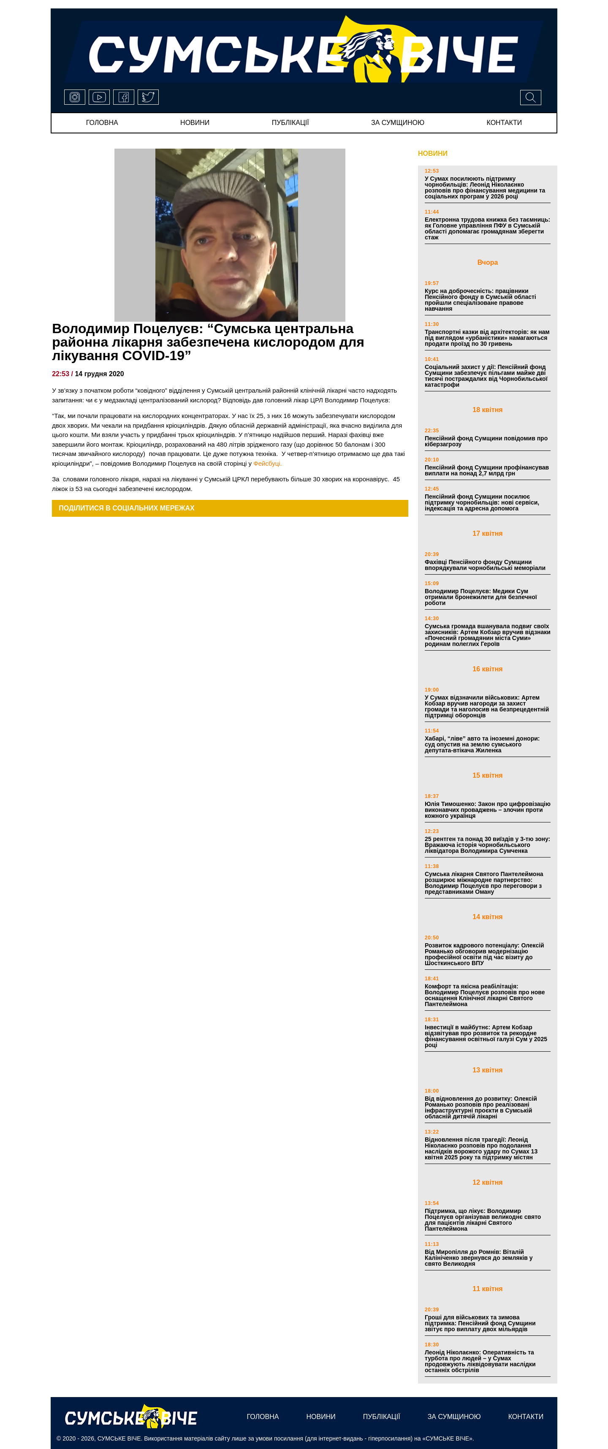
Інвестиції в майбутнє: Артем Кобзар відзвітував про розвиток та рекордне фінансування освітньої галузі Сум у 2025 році (486, 1036)
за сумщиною (397, 122)
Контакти (504, 122)
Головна (102, 122)
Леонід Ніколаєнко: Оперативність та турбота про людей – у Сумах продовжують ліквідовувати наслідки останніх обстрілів (480, 1361)
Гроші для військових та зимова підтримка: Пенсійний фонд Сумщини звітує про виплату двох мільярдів (480, 1323)
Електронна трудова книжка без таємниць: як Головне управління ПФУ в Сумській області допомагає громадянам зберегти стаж (487, 228)
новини (194, 122)
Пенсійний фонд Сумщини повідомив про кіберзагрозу (486, 441)
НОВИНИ (433, 153)
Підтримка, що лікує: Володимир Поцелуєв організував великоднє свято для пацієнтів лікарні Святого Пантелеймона (483, 1220)
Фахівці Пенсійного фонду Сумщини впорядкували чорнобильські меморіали (485, 565)
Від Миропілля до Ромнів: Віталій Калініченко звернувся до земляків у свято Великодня (479, 1257)
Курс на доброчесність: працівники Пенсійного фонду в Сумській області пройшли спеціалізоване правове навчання (480, 300)
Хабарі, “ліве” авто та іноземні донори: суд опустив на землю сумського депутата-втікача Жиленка (482, 744)
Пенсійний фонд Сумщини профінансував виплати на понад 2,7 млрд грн (487, 470)
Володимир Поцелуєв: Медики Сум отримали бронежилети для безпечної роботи (481, 597)
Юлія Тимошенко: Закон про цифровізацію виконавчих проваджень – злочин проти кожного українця (488, 809)
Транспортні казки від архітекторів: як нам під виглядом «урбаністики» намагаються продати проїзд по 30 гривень (487, 337)
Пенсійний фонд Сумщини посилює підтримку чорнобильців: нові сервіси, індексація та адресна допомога (482, 502)
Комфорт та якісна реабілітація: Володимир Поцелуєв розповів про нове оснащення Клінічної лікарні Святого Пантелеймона (485, 995)
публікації (290, 122)
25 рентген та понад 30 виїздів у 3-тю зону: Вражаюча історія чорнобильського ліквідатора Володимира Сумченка (487, 845)
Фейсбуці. (267, 463)
